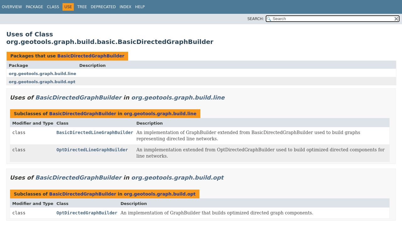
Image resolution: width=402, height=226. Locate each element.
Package (34, 7)
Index (126, 7)
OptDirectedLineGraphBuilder (92, 149)
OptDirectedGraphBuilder (87, 212)
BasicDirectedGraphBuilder (90, 55)
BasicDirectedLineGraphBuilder (95, 132)
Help (140, 7)
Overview (12, 7)
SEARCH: (255, 19)
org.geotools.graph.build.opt (42, 81)
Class (53, 7)
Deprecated (103, 7)
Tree (82, 7)
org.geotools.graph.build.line (42, 73)
